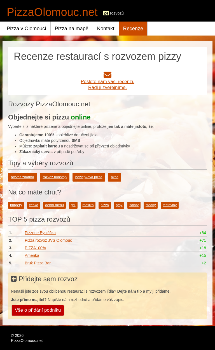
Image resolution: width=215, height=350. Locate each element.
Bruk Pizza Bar (38, 263)
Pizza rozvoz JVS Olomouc (48, 240)
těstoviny (170, 205)
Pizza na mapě (71, 28)
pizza (105, 205)
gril (73, 205)
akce (114, 177)
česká (33, 205)
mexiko (88, 205)
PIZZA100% (35, 248)
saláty (134, 205)
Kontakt (105, 28)
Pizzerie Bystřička (40, 233)
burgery (16, 205)
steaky (151, 205)
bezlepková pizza (88, 177)
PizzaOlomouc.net (52, 12)
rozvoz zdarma (22, 177)
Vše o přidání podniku (38, 310)
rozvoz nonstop (54, 177)
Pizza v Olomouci (26, 28)
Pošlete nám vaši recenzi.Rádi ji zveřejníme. (107, 81)
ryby (119, 205)
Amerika (32, 255)
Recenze (133, 28)
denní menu (54, 205)
